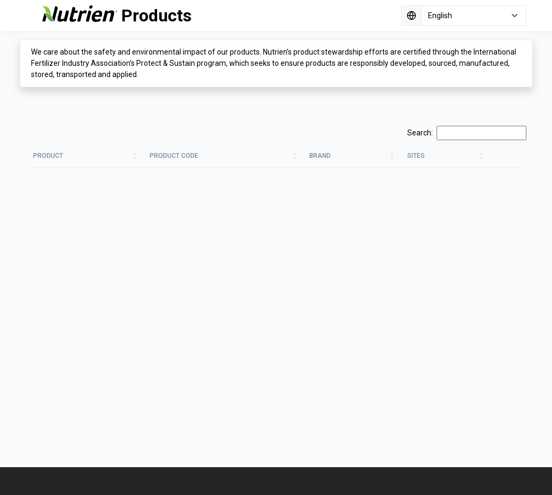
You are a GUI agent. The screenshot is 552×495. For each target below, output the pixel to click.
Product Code (174, 155)
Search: (466, 133)
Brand (320, 155)
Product (48, 155)
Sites (416, 155)
